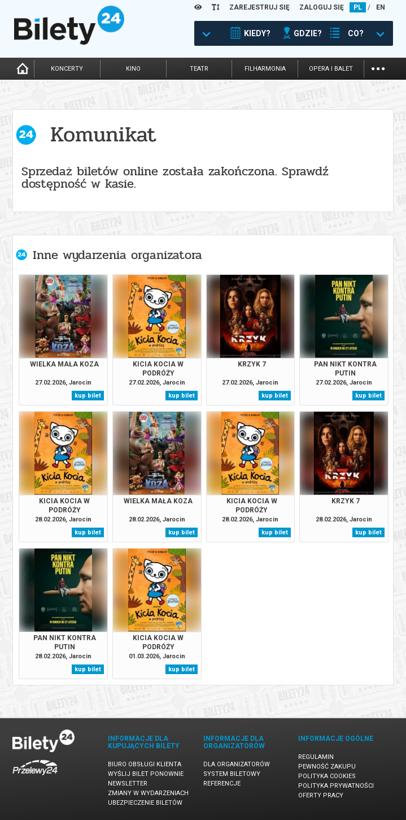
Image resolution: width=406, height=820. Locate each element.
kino (133, 68)
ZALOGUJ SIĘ (321, 7)
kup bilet (88, 395)
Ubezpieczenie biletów (145, 802)
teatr (199, 68)
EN (380, 7)
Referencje (222, 783)
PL (357, 7)
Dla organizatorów (236, 764)
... (378, 68)
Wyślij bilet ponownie (146, 774)
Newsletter (127, 783)
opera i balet (331, 68)
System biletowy (231, 774)
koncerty (67, 68)
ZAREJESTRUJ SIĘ (259, 7)
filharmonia (265, 68)
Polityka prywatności (336, 785)
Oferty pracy (320, 795)
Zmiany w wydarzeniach (148, 793)
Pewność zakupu (327, 766)
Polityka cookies (327, 776)
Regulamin (316, 757)
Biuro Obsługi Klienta (144, 764)
